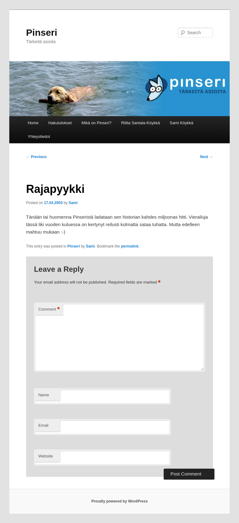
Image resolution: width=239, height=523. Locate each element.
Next (206, 157)
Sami (73, 203)
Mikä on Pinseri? (96, 123)
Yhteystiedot (39, 136)
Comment (49, 309)
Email (43, 425)
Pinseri (41, 32)
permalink (130, 246)
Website (45, 456)
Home (33, 123)
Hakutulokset (60, 123)
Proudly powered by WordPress (119, 501)
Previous (36, 157)
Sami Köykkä (181, 123)
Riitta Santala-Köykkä (140, 123)
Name (43, 395)
